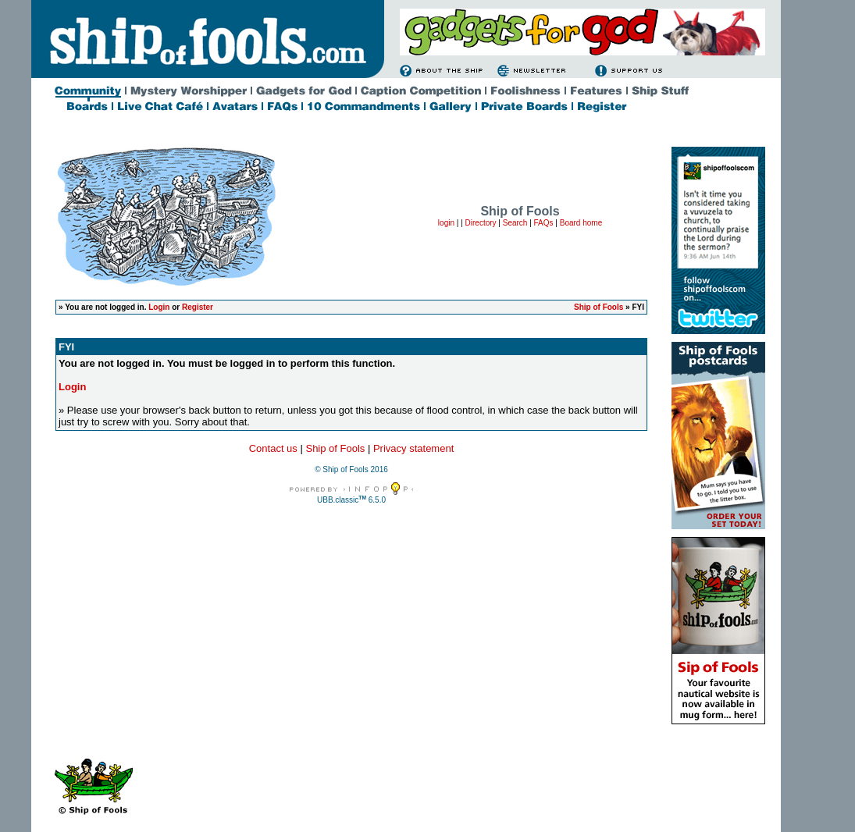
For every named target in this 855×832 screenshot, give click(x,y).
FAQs (544, 223)
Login (158, 307)
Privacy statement (413, 448)
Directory (481, 223)
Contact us (273, 448)
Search (515, 223)
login (446, 223)
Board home (581, 223)
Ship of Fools (598, 307)
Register (197, 307)
